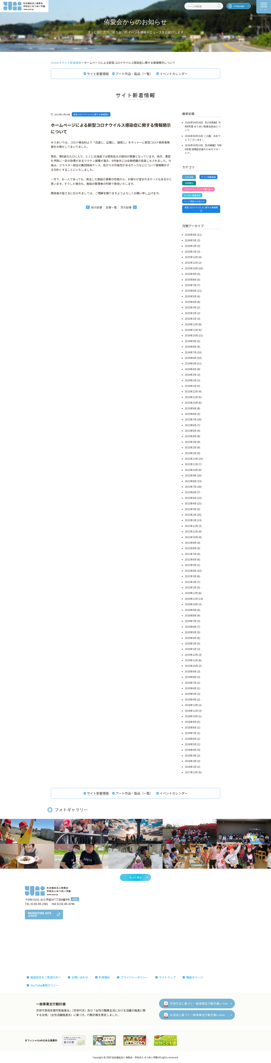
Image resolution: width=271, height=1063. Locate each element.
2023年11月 (191, 397)
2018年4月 (191, 749)
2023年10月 (191, 402)
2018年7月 (191, 733)
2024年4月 (191, 369)
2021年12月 (191, 526)
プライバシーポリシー (134, 977)
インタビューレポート (131, 944)
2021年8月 (191, 548)
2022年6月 (191, 492)
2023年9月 (191, 408)
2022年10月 (191, 470)
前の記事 (96, 207)
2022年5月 (191, 498)
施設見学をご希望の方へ (45, 977)
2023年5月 (191, 430)
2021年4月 (191, 570)
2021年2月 (191, 582)
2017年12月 (191, 772)
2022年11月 (191, 464)
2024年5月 (191, 363)
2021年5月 (191, 565)
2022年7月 (191, 486)
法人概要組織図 (17, 944)
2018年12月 (191, 705)
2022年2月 (191, 514)
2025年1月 (191, 318)
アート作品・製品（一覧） (134, 73)
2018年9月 (191, 721)
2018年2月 (191, 761)
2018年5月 (191, 744)
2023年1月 (191, 453)
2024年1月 (191, 386)
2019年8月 (191, 677)
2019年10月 (191, 665)
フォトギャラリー (175, 939)
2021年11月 (191, 531)
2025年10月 (191, 268)
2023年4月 (191, 436)
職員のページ (194, 977)
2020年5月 (191, 632)
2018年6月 (191, 738)
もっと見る (135, 877)
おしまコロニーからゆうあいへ (26, 955)
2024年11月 (191, 330)
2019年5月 (191, 693)
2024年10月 (191, 335)
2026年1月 (191, 251)
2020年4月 (191, 638)
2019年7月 (191, 682)
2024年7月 (191, 352)
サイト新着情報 (98, 73)
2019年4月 (191, 699)
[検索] (219, 6)
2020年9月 (191, 610)
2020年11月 (191, 598)
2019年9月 (191, 671)
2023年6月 (191, 425)
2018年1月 (191, 766)
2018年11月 (191, 710)
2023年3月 (191, 442)
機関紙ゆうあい (173, 944)
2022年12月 (191, 458)
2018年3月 (191, 755)
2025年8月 (191, 279)
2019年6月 (191, 688)
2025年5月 (191, 296)
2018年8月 (191, 727)
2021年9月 (191, 542)
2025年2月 (191, 313)
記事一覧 (111, 207)
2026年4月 (191, 234)
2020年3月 (191, 643)
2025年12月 (191, 257)
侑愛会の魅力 (125, 939)
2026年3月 (191, 240)
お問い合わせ (80, 977)
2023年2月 (191, 447)
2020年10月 (191, 604)
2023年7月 (191, 419)
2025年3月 (191, 307)
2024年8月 (191, 346)
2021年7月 (191, 554)
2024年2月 (191, 380)
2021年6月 (191, 559)
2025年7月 (191, 285)
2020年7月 (191, 621)
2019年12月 (191, 654)
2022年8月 (191, 481)
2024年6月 (191, 358)
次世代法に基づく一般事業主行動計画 (199, 1003)
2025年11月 (191, 262)
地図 (74, 899)
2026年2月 (191, 246)
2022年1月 (191, 520)
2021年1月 (191, 587)
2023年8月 (191, 414)
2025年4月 (191, 302)
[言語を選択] (239, 6)
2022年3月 (191, 509)
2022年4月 (191, 503)
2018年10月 (191, 716)
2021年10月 (191, 537)
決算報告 (12, 960)
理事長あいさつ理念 (19, 939)
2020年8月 (191, 615)
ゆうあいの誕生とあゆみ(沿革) (26, 949)
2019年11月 (191, 660)
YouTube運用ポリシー (44, 985)
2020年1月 (191, 649)
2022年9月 (191, 475)
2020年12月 (191, 593)
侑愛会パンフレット (176, 949)
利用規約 (104, 977)
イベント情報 (216, 944)
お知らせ (213, 939)
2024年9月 (191, 341)
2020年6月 (191, 626)
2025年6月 (191, 290)
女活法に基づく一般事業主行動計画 (197, 1015)
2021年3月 (191, 576)
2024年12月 (191, 324)
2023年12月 (191, 391)
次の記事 (126, 207)
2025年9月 (191, 274)
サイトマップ (167, 977)
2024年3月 (191, 374)
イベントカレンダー (174, 73)
